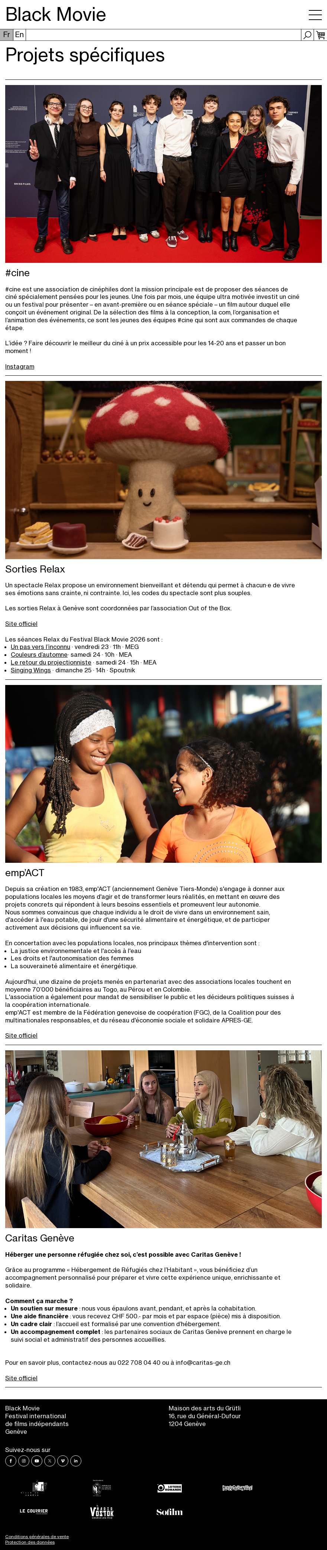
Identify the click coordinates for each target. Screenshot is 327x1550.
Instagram (19, 366)
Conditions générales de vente (37, 1536)
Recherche (307, 34)
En (19, 34)
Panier (320, 34)
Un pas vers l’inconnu (40, 646)
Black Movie (55, 14)
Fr (6, 34)
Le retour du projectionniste (51, 662)
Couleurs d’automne (39, 654)
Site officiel (21, 623)
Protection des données (30, 1542)
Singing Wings (31, 670)
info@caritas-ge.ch (203, 1362)
